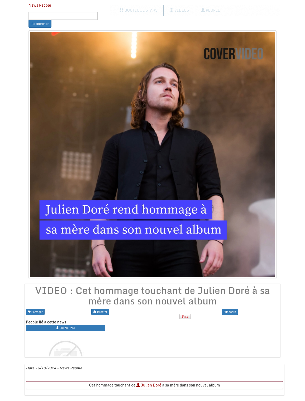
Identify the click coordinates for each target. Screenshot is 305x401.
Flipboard (230, 311)
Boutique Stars (139, 10)
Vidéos (179, 10)
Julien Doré (148, 385)
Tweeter (100, 311)
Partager (35, 311)
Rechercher (40, 23)
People (210, 10)
